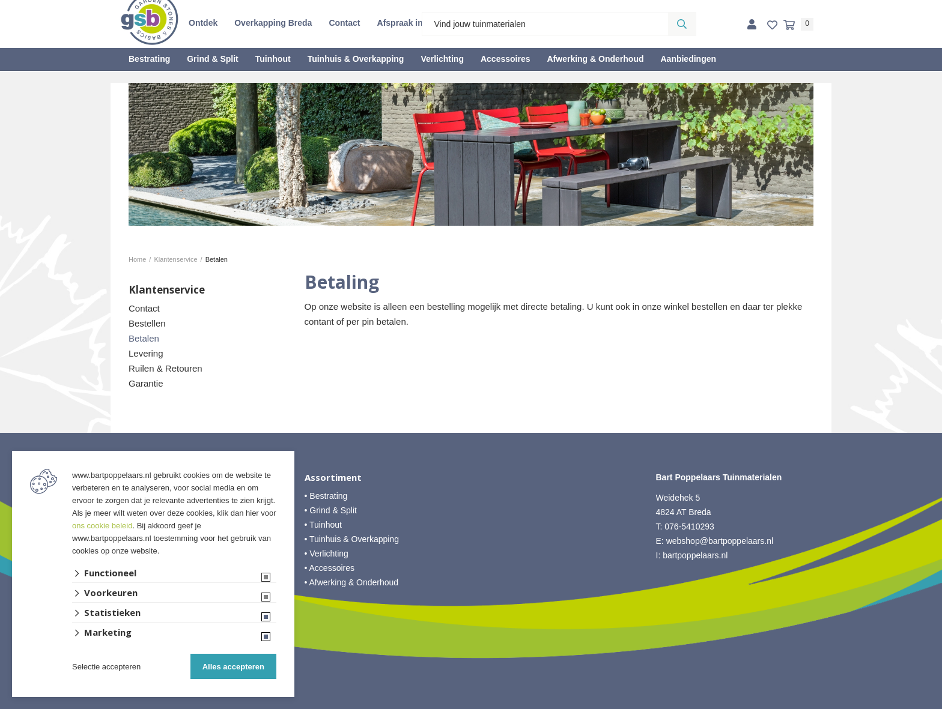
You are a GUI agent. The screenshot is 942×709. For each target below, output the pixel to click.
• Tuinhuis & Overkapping (352, 539)
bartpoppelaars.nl (696, 555)
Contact (344, 23)
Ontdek (203, 23)
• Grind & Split (331, 510)
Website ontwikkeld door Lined (471, 703)
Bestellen (147, 323)
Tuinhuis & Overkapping (356, 59)
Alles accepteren (233, 666)
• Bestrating (326, 496)
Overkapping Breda (273, 23)
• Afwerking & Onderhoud (352, 582)
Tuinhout (273, 59)
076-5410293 (689, 526)
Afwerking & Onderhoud (595, 59)
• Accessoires (330, 568)
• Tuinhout (323, 524)
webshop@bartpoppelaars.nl (719, 541)
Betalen (144, 338)
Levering (146, 353)
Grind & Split (213, 59)
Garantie (146, 383)
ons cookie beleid (102, 525)
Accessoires (505, 59)
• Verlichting (326, 553)
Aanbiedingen (688, 59)
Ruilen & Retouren (165, 368)
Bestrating (149, 59)
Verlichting (442, 59)
